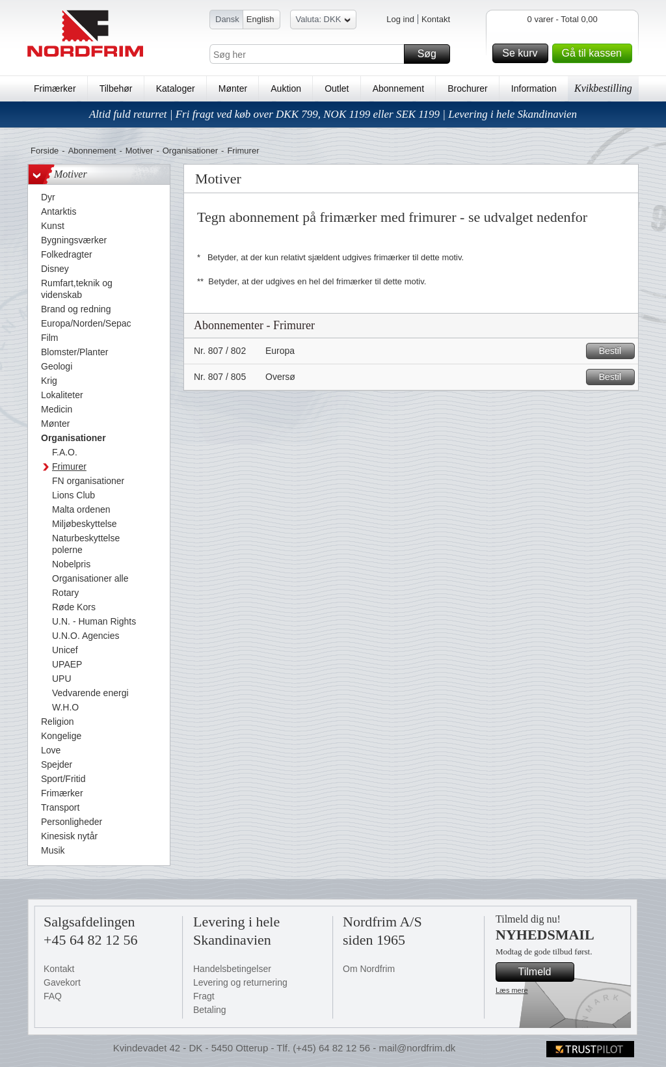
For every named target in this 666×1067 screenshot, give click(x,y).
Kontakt (435, 19)
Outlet (337, 88)
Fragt (204, 996)
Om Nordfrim (369, 969)
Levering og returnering (240, 982)
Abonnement (398, 88)
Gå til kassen (595, 53)
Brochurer (467, 88)
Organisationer (190, 150)
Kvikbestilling (603, 88)
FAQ (53, 996)
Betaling (209, 1010)
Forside (45, 150)
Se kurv (523, 53)
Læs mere (512, 990)
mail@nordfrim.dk (417, 1047)
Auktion (286, 88)
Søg (432, 54)
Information (534, 88)
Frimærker (55, 88)
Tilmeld (544, 972)
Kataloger (175, 88)
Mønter (233, 88)
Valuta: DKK (323, 21)
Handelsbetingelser (232, 969)
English (260, 19)
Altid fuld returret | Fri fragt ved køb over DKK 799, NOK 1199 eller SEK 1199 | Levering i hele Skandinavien (333, 114)
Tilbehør (116, 88)
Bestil (615, 351)
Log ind (400, 19)
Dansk (227, 19)
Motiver (139, 150)
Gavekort (62, 982)
